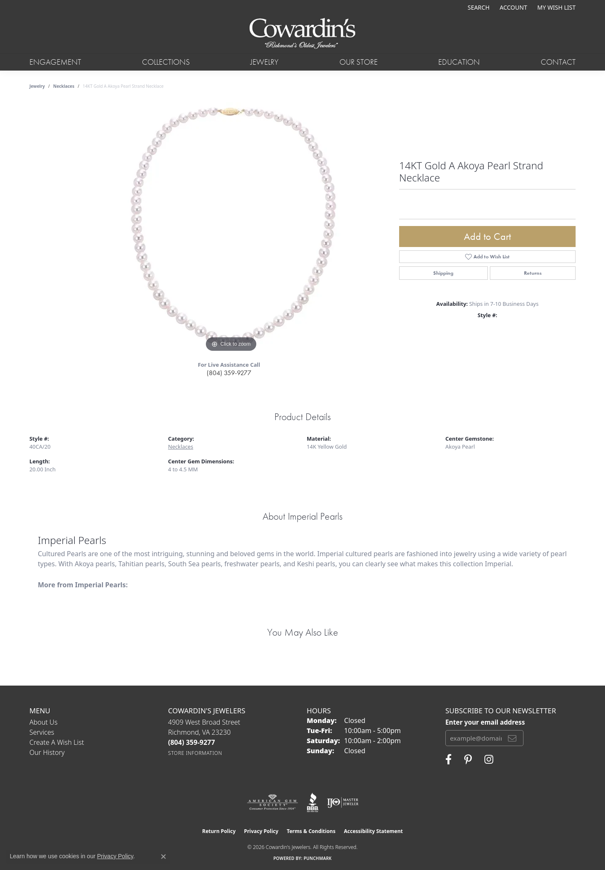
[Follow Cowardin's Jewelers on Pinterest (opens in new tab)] (468, 759)
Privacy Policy (261, 831)
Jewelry (264, 62)
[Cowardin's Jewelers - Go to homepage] (302, 34)
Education (459, 62)
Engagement (55, 62)
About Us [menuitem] (43, 722)
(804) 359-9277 (229, 372)
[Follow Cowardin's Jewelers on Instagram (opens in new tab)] (488, 759)
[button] (477, 7)
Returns (533, 273)
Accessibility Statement (373, 831)
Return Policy (219, 831)
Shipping (443, 273)
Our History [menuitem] (47, 752)
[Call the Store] (191, 742)
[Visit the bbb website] (312, 802)
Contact (558, 62)
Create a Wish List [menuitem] (56, 742)
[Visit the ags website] (272, 802)
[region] (231, 228)
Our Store (358, 62)
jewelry (37, 86)
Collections (166, 62)
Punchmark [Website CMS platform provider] (318, 858)
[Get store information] (195, 753)
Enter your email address (485, 722)
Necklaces (64, 86)
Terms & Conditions (311, 831)
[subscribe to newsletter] (512, 738)
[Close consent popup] (163, 856)
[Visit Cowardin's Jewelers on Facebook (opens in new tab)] (448, 759)
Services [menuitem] (41, 732)
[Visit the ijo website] (342, 802)
